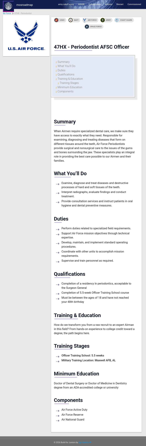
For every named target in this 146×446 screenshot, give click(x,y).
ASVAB (81, 4)
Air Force (7, 13)
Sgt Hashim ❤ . (85, 442)
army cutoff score (66, 4)
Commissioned (134, 4)
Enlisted (108, 4)
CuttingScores (94, 4)
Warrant (119, 4)
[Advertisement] (26, 97)
